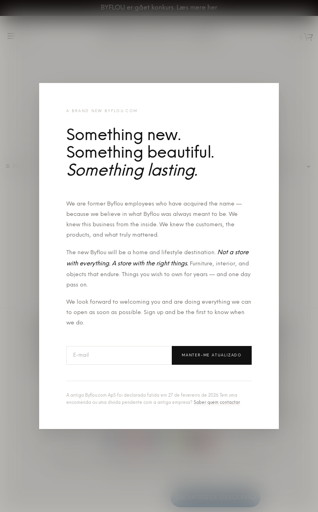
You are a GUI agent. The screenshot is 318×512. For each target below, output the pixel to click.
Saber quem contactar (217, 403)
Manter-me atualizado (212, 355)
